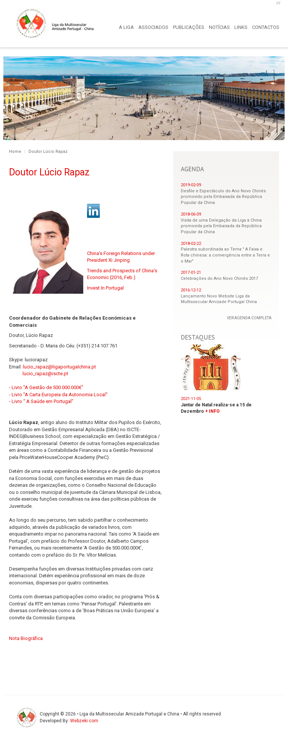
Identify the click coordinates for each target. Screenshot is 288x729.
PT (278, 4)
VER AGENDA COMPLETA (249, 318)
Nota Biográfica (26, 638)
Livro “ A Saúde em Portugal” (43, 401)
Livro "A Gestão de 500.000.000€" (47, 387)
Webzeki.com (84, 720)
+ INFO (212, 411)
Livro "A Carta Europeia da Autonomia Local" (60, 394)
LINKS (241, 27)
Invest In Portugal (105, 288)
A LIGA (126, 27)
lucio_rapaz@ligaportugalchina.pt (59, 367)
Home (15, 151)
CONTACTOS (265, 27)
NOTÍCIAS (219, 27)
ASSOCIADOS (153, 27)
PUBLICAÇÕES (188, 27)
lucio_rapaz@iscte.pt (45, 373)
